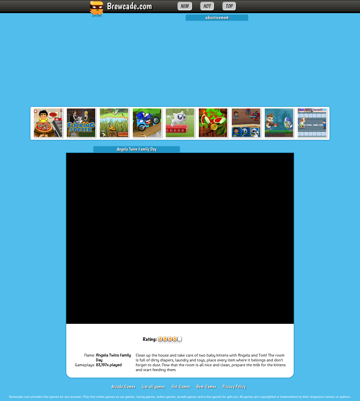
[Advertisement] (180, 61)
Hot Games (181, 386)
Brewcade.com (129, 6)
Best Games (206, 386)
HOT (206, 6)
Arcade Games (123, 386)
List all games (153, 386)
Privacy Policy (234, 386)
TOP (228, 6)
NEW (185, 6)
